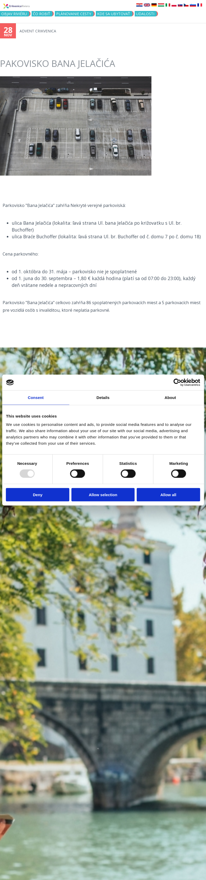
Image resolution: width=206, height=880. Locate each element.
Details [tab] (103, 397)
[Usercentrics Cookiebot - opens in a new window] (177, 382)
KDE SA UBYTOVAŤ (113, 13)
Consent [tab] (36, 397)
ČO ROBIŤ (41, 13)
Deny (38, 494)
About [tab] (170, 397)
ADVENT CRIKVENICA (38, 30)
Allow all (168, 494)
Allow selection (103, 494)
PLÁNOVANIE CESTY (73, 13)
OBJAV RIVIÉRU (14, 13)
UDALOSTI (145, 13)
